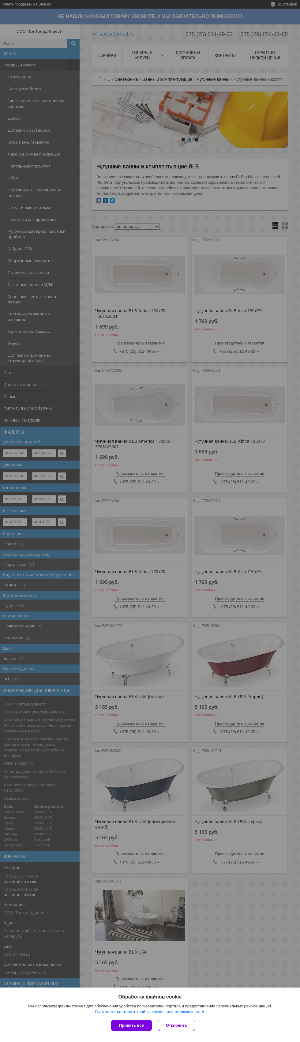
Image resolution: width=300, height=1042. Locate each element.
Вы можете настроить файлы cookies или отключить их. (148, 1012)
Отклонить (176, 1025)
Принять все (131, 1025)
